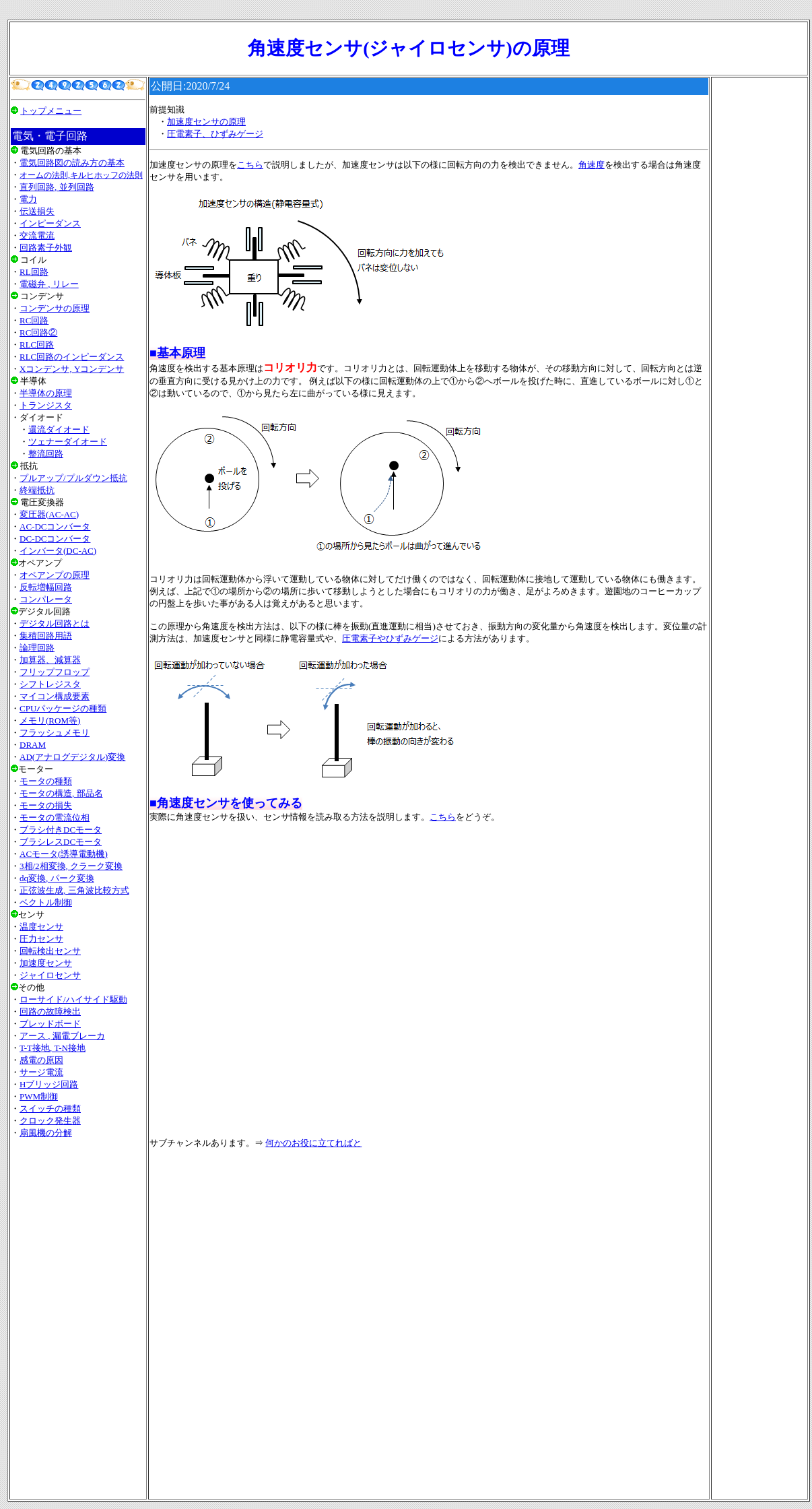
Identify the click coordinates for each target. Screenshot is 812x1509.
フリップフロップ (55, 672)
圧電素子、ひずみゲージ (215, 134)
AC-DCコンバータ (55, 526)
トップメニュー (50, 111)
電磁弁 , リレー (49, 284)
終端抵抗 (37, 490)
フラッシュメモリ (55, 733)
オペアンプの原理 (55, 575)
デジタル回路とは (55, 623)
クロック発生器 (50, 1121)
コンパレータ (46, 599)
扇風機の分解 (46, 1133)
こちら (250, 165)
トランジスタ (46, 405)
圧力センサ (41, 939)
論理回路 (37, 648)
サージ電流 (41, 1072)
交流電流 (37, 235)
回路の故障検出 (50, 1011)
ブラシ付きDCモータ (61, 830)
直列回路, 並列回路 (57, 187)
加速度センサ (46, 963)
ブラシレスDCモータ (61, 842)
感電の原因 (41, 1060)
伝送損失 (37, 211)
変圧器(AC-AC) (49, 514)
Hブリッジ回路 (49, 1084)
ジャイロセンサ (50, 975)
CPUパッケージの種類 (63, 708)
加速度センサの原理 (206, 122)
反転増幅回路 (46, 587)
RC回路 (34, 320)
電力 (28, 199)
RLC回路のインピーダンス (72, 357)
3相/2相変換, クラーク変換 (71, 866)
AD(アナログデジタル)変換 (72, 757)
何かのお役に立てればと (313, 1143)
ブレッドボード (50, 1024)
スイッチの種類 (50, 1108)
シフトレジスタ (50, 684)
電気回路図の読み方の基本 (72, 163)
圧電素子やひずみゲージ (390, 638)
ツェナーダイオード (67, 442)
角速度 (591, 165)
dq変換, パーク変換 (57, 878)
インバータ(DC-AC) (58, 551)
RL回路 (34, 272)
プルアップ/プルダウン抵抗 (73, 478)
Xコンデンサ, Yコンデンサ (72, 369)
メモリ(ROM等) (50, 720)
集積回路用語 (46, 636)
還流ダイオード (59, 429)
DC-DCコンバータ (55, 539)
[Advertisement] (78, 1318)
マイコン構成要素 (55, 696)
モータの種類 (46, 781)
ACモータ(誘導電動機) (64, 854)
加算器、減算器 (50, 660)
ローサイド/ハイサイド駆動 (73, 999)
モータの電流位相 (55, 817)
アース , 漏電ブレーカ (62, 1036)
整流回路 (45, 454)
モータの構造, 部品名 (61, 793)
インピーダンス (50, 223)
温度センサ (41, 927)
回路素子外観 (46, 248)
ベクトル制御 (46, 902)
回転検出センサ (50, 951)
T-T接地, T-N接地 (53, 1048)
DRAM (33, 745)
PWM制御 (39, 1096)
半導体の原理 (46, 393)
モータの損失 (46, 805)
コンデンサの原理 (55, 308)
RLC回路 (37, 345)
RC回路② (38, 332)
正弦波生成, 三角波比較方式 (74, 890)
